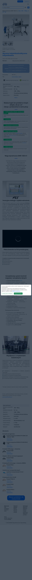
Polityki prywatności (16, 291)
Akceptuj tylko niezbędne (7, 293)
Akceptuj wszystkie (18, 293)
